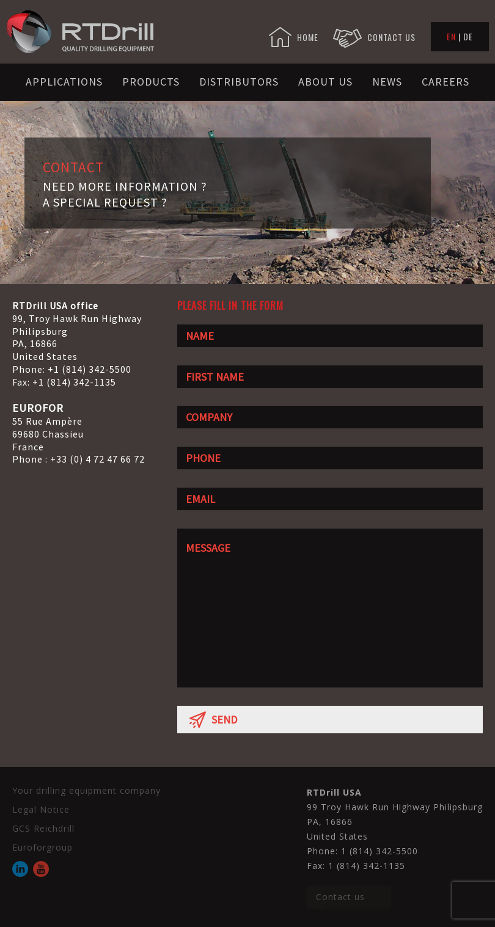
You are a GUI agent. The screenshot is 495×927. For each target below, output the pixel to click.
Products (151, 82)
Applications (64, 82)
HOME (293, 37)
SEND (213, 719)
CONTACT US (374, 37)
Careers (445, 82)
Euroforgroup (42, 847)
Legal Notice (41, 809)
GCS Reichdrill (43, 828)
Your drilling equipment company (86, 790)
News (387, 82)
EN (451, 36)
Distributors (239, 82)
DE (468, 36)
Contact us (340, 897)
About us (325, 82)
